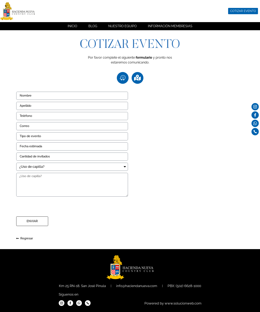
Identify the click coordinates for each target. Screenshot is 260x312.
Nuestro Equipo (122, 26)
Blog (92, 26)
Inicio (72, 26)
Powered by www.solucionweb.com (173, 303)
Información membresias (170, 26)
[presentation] (47, 206)
